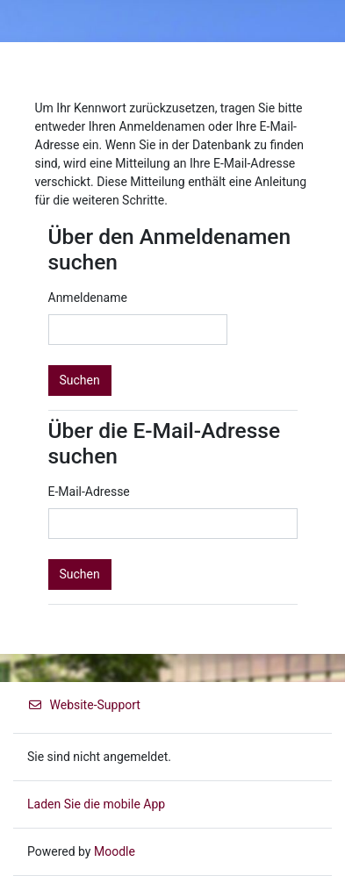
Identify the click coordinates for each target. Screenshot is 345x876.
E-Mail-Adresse (89, 492)
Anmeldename (87, 298)
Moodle (114, 851)
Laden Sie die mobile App (96, 804)
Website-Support (83, 705)
